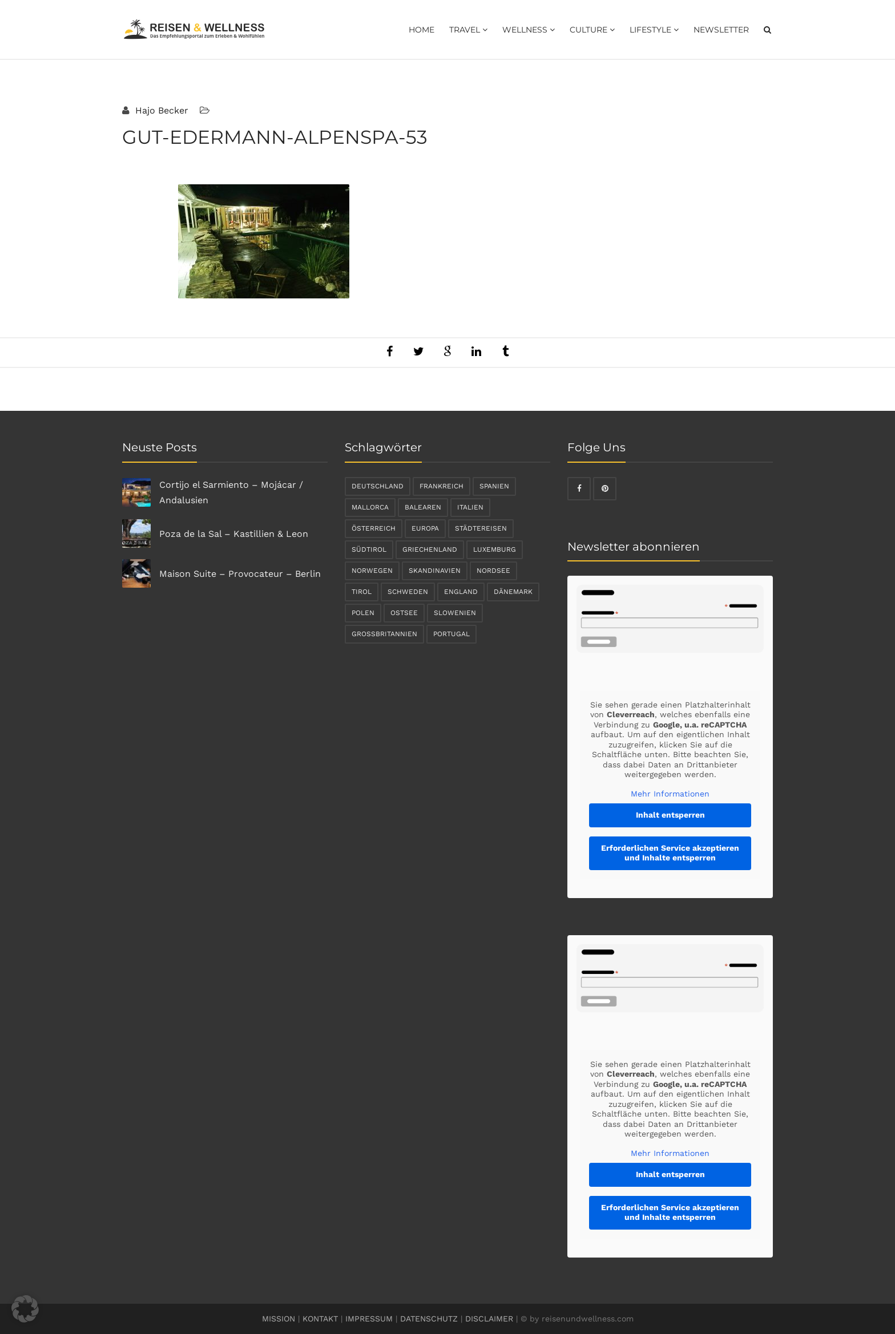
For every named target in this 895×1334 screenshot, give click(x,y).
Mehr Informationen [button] (670, 793)
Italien (470, 507)
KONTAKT (320, 1318)
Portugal (451, 634)
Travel (468, 30)
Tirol (362, 592)
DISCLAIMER (489, 1318)
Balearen (423, 507)
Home (421, 30)
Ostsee (404, 613)
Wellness (528, 30)
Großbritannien (384, 634)
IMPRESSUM (369, 1318)
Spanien (494, 486)
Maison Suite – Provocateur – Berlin (240, 573)
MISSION (278, 1318)
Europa (425, 528)
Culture (592, 30)
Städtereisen (481, 528)
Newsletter (721, 30)
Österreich (374, 528)
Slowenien (455, 613)
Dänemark (513, 592)
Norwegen (372, 571)
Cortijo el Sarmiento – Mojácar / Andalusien (231, 492)
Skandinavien (435, 571)
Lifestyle (654, 30)
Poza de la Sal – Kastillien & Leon (233, 533)
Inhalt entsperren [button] (670, 814)
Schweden (408, 592)
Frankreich (441, 486)
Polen (363, 613)
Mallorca (370, 507)
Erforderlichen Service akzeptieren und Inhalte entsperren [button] (670, 853)
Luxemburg (494, 549)
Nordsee (493, 571)
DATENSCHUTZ (429, 1318)
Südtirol (369, 549)
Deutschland (378, 486)
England (461, 592)
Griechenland (429, 549)
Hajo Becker (160, 110)
